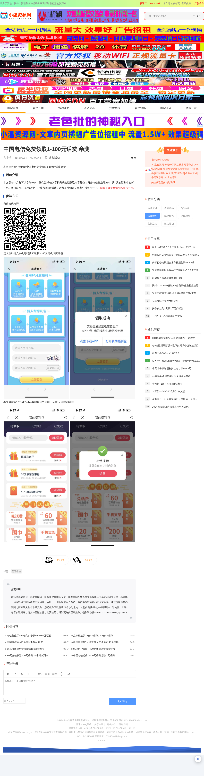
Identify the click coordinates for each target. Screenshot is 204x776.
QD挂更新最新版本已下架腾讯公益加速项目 (172, 345)
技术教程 (118, 108)
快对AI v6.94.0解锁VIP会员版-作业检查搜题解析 (174, 285)
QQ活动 (185, 208)
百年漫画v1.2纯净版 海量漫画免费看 (168, 376)
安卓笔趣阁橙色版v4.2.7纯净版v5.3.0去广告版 (173, 270)
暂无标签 (16, 571)
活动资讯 (92, 108)
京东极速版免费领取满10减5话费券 (25, 648)
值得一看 (194, 108)
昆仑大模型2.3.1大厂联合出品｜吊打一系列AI (172, 247)
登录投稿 (186, 3)
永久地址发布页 (171, 3)
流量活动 (169, 208)
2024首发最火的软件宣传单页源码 (167, 406)
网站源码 (169, 108)
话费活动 (54, 157)
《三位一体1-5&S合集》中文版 (165, 391)
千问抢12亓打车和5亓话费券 (163, 383)
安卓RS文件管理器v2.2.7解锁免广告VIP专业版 (173, 293)
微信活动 (169, 223)
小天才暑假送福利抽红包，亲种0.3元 (168, 368)
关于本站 (98, 724)
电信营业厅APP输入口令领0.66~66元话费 (29, 635)
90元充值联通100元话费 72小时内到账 (27, 655)
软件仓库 (41, 108)
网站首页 (12, 108)
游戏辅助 (67, 108)
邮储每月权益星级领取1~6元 (163, 277)
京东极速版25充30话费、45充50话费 (93, 635)
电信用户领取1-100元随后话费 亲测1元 (94, 648)
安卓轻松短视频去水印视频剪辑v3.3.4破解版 (172, 262)
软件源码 (143, 108)
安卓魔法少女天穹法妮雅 (161, 300)
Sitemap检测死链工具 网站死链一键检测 (170, 337)
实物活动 (152, 223)
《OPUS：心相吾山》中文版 (163, 316)
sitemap (102, 740)
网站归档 (123, 724)
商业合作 (111, 724)
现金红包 (169, 215)
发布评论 (122, 701)
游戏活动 (185, 215)
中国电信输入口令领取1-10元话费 (25, 642)
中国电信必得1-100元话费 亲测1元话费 (94, 655)
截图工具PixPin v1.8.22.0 (162, 353)
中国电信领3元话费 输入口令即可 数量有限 (96, 642)
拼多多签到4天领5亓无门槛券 (164, 308)
